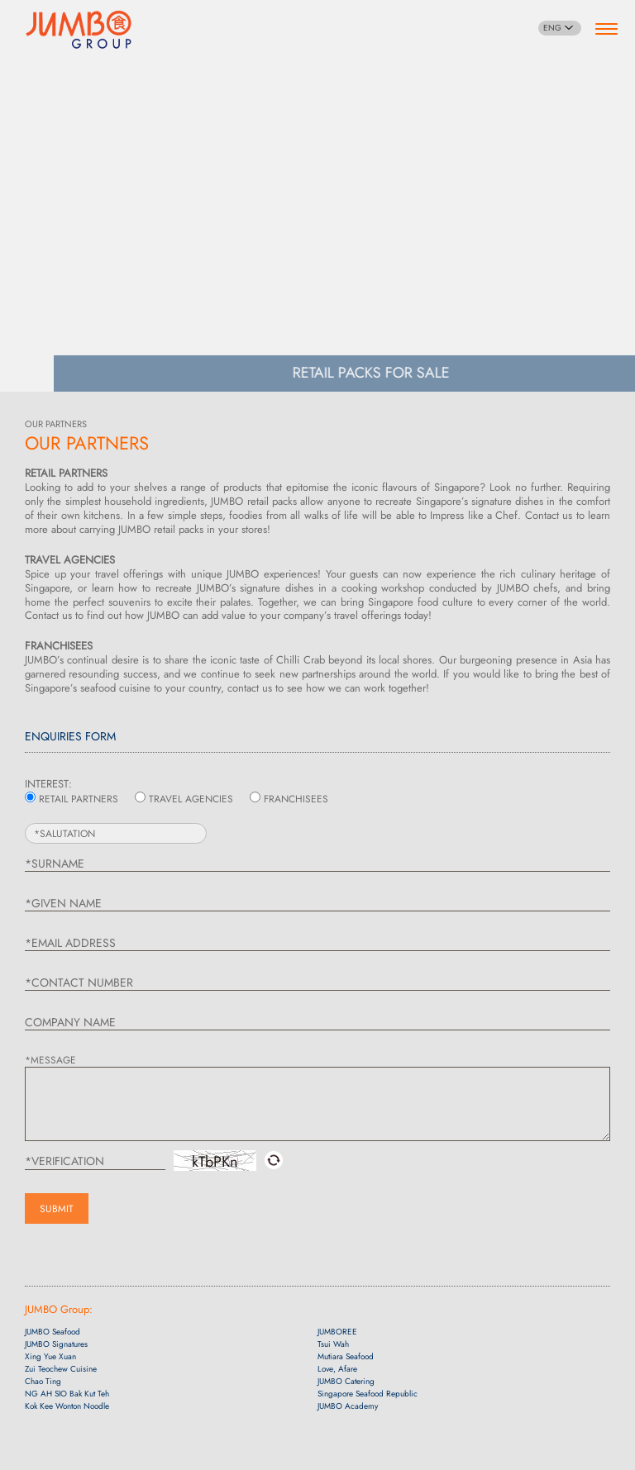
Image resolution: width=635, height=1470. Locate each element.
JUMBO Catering (346, 1381)
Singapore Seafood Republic (368, 1393)
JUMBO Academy (348, 1406)
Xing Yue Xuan (50, 1356)
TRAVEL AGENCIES (191, 799)
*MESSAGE (50, 1060)
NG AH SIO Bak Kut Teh (67, 1393)
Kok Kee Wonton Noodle (67, 1406)
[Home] (78, 28)
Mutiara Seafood (346, 1356)
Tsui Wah (333, 1344)
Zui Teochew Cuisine (61, 1369)
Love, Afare (337, 1369)
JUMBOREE (337, 1331)
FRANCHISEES (296, 799)
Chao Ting (43, 1381)
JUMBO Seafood (52, 1331)
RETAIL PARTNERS (78, 799)
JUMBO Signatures (56, 1344)
